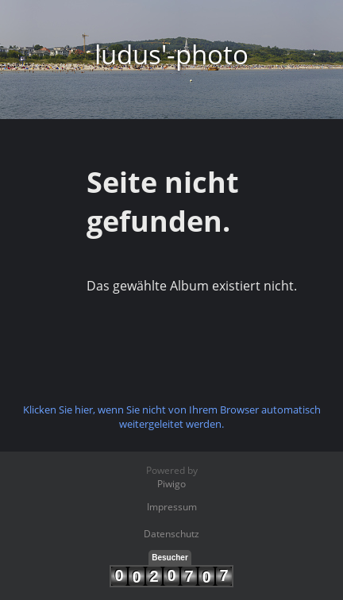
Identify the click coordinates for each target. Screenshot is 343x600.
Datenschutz (171, 533)
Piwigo (171, 483)
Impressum (172, 506)
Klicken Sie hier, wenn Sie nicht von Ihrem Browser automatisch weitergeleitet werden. (172, 416)
